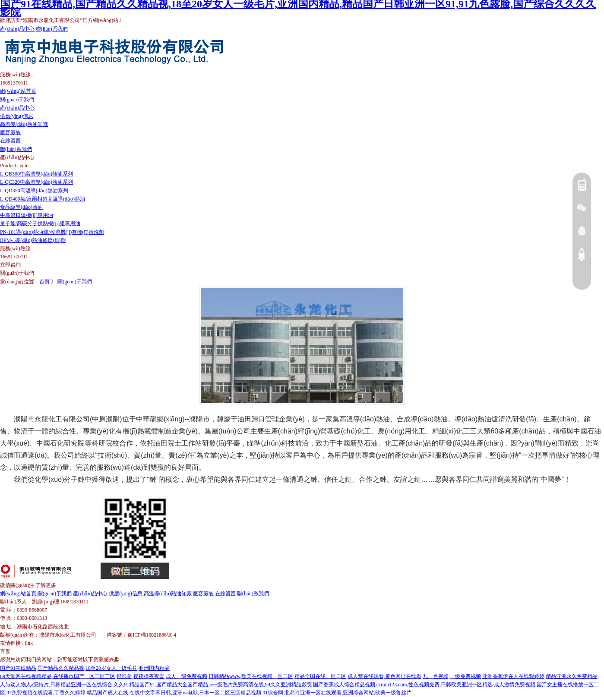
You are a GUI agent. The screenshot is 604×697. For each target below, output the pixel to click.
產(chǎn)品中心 (17, 29)
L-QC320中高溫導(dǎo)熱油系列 (36, 182)
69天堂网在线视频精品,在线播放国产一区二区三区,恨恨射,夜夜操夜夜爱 (82, 676)
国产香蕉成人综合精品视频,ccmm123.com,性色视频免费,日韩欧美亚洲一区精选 (403, 684)
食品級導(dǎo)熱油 (21, 207)
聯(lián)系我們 (52, 29)
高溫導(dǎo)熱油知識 (24, 124)
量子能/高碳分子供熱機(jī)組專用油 (40, 223)
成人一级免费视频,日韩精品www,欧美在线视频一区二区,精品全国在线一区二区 (256, 676)
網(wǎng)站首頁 (18, 91)
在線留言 (10, 141)
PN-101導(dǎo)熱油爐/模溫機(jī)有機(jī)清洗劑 (52, 232)
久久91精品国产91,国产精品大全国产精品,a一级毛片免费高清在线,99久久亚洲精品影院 (212, 684)
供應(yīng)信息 (16, 116)
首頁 (44, 282)
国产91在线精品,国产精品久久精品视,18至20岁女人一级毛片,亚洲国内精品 (85, 668)
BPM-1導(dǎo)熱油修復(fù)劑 (33, 240)
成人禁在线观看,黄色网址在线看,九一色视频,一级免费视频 (414, 676)
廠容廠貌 (10, 132)
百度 (5, 651)
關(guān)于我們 (17, 100)
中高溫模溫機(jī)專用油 (26, 215)
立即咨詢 (10, 265)
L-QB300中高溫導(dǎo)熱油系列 (36, 174)
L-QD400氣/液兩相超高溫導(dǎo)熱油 (42, 199)
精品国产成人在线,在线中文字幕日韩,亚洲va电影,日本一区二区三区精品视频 (174, 693)
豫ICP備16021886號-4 (151, 635)
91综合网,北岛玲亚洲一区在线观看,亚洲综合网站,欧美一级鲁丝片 (336, 693)
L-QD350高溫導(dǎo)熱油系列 (34, 191)
